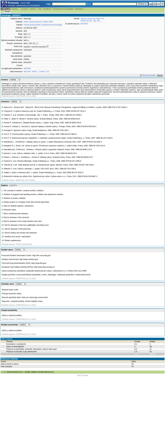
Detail (7, 12)
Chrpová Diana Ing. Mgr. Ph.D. (93, 19)
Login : (49, 4)
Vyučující (24, 9)
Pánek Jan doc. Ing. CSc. (91, 21)
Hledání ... (16, 9)
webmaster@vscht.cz (14, 372)
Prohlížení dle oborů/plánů (63, 9)
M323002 (27, 68)
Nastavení (79, 9)
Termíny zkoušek (149, 75)
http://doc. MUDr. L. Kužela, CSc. (37, 72)
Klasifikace (47, 9)
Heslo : (89, 4)
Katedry (33, 9)
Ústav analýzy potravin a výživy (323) (38, 22)
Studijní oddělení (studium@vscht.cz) (39, 372)
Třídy (39, 9)
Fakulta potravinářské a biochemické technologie (43, 25)
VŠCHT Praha (82, 375)
